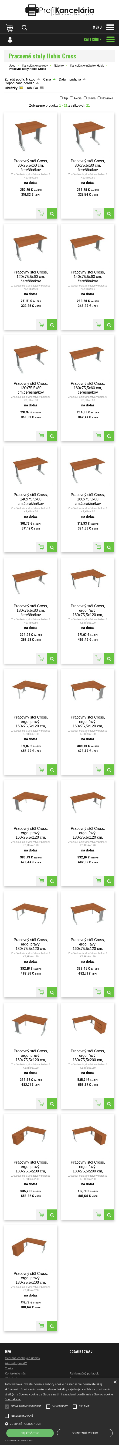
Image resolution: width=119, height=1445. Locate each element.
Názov (30, 79)
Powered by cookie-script (19, 1440)
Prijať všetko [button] (30, 1433)
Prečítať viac (13, 1399)
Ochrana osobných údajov (22, 1358)
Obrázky (11, 88)
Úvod (12, 65)
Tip (65, 98)
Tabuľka (32, 88)
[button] (59, 1423)
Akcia (78, 98)
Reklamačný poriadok (84, 1373)
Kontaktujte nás (15, 1373)
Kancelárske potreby (35, 65)
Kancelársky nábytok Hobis (87, 65)
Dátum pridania (70, 79)
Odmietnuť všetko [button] (85, 1433)
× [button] (115, 1382)
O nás (9, 1368)
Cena (47, 79)
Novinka (107, 98)
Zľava (91, 98)
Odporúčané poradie (19, 83)
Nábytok (59, 65)
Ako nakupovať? (16, 1363)
